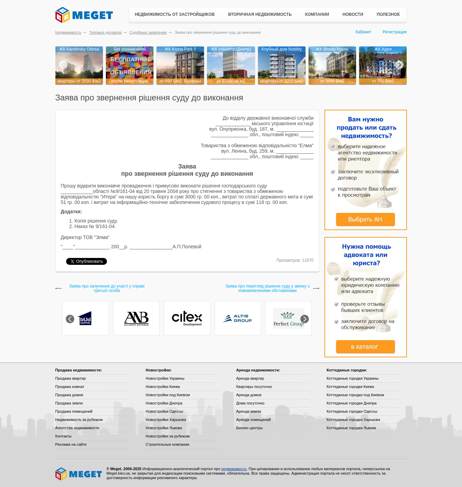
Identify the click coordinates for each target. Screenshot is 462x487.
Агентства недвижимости (77, 428)
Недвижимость (68, 32)
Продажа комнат (70, 387)
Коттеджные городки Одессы (352, 411)
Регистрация (395, 32)
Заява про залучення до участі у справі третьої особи (106, 288)
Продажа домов (69, 395)
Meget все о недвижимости (79, 473)
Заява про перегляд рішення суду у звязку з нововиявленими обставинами (267, 288)
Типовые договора (105, 32)
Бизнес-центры (249, 428)
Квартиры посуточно (254, 387)
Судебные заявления (147, 32)
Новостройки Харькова (166, 420)
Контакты (63, 436)
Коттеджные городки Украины (353, 378)
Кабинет (364, 32)
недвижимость (234, 469)
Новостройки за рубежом (168, 436)
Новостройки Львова (164, 428)
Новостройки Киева (163, 387)
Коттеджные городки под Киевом (355, 395)
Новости (353, 14)
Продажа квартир (70, 378)
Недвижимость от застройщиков (175, 14)
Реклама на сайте (71, 444)
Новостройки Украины (165, 378)
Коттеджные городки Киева (350, 387)
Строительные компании (167, 444)
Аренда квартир (250, 378)
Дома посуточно (250, 403)
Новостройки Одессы (164, 411)
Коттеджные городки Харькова (353, 420)
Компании (317, 14)
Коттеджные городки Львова (351, 428)
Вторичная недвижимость (260, 14)
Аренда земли (248, 411)
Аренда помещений (253, 420)
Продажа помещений (74, 411)
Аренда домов (248, 395)
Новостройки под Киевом (168, 395)
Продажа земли (69, 403)
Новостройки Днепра (164, 403)
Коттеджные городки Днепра (352, 403)
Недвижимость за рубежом (79, 420)
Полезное (388, 14)
